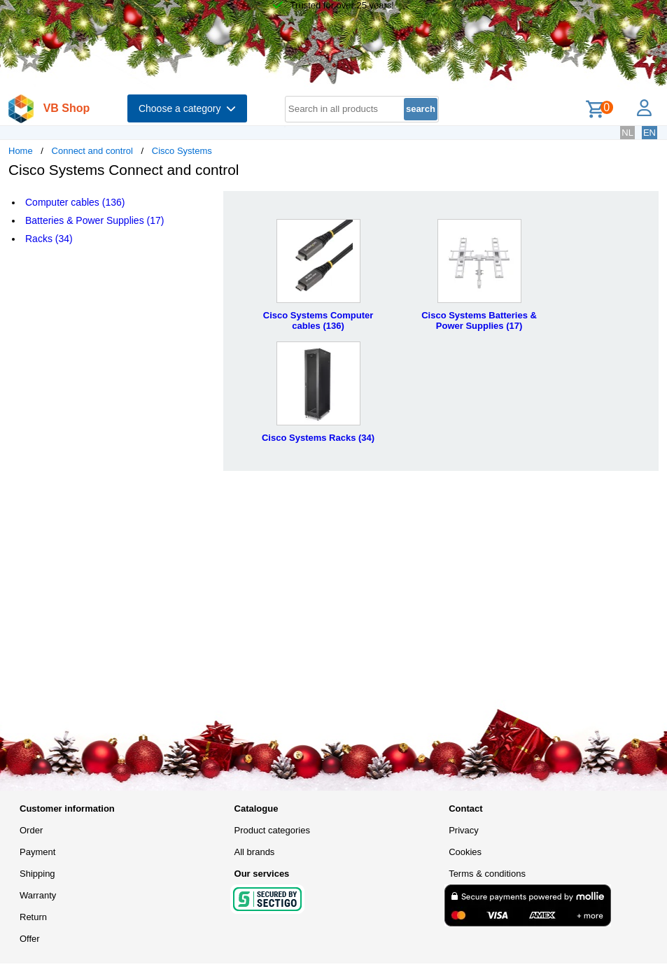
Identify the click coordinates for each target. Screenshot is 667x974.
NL (627, 132)
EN (649, 132)
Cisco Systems (182, 151)
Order (31, 830)
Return (33, 917)
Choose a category (187, 108)
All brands (254, 852)
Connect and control (92, 151)
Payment (37, 852)
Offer (30, 938)
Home (20, 151)
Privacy (464, 830)
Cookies (465, 852)
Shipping (37, 873)
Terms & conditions (487, 873)
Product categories (272, 830)
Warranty (38, 895)
